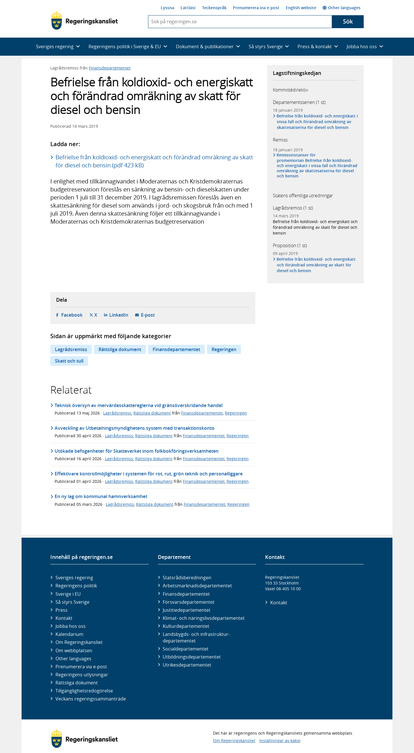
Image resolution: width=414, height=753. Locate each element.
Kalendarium (69, 634)
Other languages (342, 7)
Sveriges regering (74, 577)
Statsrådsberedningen (187, 577)
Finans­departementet (186, 594)
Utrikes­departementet (187, 665)
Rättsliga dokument (120, 349)
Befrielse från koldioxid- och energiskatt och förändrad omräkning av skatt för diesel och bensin (315, 227)
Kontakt (63, 618)
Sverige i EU (68, 594)
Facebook (72, 315)
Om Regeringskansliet (79, 642)
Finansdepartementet (110, 68)
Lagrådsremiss (71, 349)
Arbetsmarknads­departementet (197, 585)
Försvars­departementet (188, 602)
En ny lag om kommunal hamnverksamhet (101, 496)
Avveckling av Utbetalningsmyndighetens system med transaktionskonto (134, 428)
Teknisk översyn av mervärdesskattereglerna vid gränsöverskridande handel (139, 405)
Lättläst (188, 7)
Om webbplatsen (73, 650)
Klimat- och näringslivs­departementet (204, 618)
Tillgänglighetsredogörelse (84, 691)
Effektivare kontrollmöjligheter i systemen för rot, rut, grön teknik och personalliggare (149, 474)
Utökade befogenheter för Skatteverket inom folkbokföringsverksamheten (136, 451)
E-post (148, 315)
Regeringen (224, 349)
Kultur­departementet (186, 626)
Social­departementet (185, 649)
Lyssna (167, 7)
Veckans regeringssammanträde (90, 699)
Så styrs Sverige (72, 602)
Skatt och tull (69, 361)
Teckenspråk (214, 7)
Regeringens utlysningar (81, 674)
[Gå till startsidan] (84, 20)
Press (61, 610)
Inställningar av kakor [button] (280, 740)
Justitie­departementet (186, 610)
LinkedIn (118, 315)
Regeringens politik (76, 585)
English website (301, 7)
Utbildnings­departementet (192, 657)
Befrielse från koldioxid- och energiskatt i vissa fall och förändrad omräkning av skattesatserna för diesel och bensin (317, 121)
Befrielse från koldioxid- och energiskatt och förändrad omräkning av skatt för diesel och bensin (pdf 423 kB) (154, 161)
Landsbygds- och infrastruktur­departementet (196, 637)
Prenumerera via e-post (256, 7)
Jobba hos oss (70, 626)
